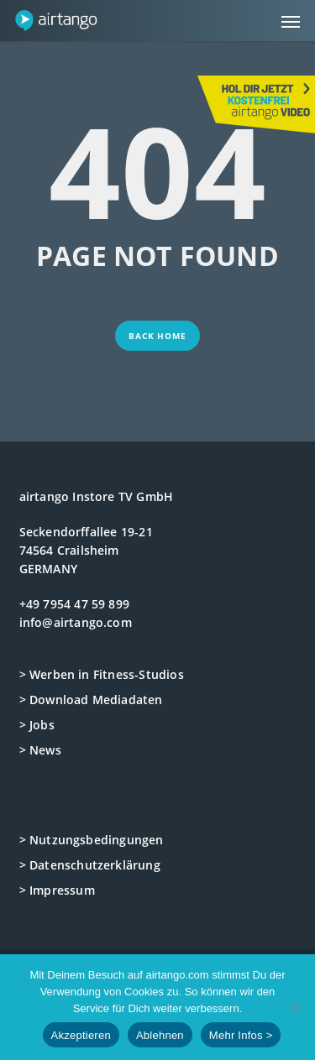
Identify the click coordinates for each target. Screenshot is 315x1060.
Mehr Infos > (241, 1035)
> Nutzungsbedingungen (91, 840)
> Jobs (37, 725)
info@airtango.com (75, 622)
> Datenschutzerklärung (89, 865)
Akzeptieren (81, 1035)
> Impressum (57, 890)
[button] (290, 21)
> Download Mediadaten (91, 700)
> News (40, 750)
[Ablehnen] (294, 1007)
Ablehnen (160, 1035)
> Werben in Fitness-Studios (101, 674)
